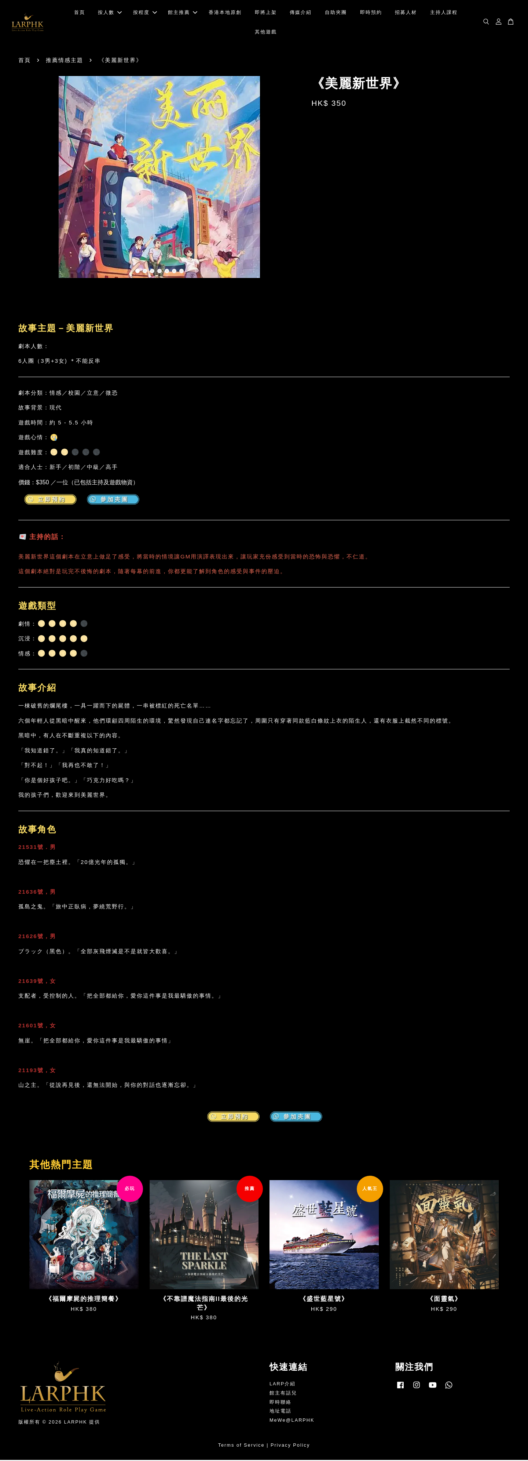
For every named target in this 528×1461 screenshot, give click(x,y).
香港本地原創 (225, 13)
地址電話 (281, 1412)
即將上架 (266, 13)
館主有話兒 (283, 1394)
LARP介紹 (283, 1385)
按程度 (145, 13)
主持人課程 (444, 13)
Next (290, 179)
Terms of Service (241, 1446)
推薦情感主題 (64, 61)
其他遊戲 (266, 32)
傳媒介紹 (301, 13)
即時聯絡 (281, 1403)
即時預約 (371, 13)
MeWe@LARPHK (292, 1421)
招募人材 (406, 13)
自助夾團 (336, 13)
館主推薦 (182, 13)
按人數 (110, 13)
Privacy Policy (290, 1446)
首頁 (79, 13)
